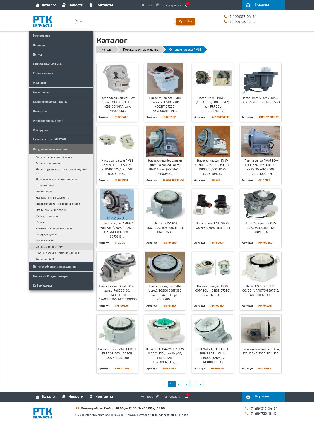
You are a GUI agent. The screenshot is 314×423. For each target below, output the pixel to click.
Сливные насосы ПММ (49, 246)
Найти (185, 21)
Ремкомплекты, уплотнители (54, 228)
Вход (147, 5)
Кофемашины (42, 285)
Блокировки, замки (48, 162)
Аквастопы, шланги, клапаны (54, 156)
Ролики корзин (45, 240)
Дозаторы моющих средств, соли (56, 178)
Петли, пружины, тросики (51, 209)
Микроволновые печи (48, 120)
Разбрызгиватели (47, 215)
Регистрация (169, 5)
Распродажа (41, 35)
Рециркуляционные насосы (53, 234)
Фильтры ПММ (45, 258)
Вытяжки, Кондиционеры (50, 276)
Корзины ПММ (45, 185)
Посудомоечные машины (50, 149)
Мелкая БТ (40, 82)
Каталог (45, 5)
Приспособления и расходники (54, 266)
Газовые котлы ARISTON (49, 139)
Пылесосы (40, 111)
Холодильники (43, 73)
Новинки (39, 45)
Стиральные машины (47, 64)
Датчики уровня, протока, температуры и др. (61, 171)
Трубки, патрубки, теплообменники (58, 252)
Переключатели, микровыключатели (59, 203)
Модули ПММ (44, 191)
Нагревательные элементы (52, 197)
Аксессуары (41, 92)
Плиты (37, 54)
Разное (40, 221)
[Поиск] (125, 21)
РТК (51, 19)
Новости (72, 5)
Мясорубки (41, 130)
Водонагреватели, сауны (50, 101)
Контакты (100, 5)
